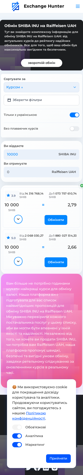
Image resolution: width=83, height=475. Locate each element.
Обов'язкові (35, 427)
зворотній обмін (41, 63)
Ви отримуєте (15, 164)
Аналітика (34, 436)
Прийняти (58, 458)
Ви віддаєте (14, 146)
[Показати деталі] (18, 219)
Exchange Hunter (38, 6)
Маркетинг (35, 445)
